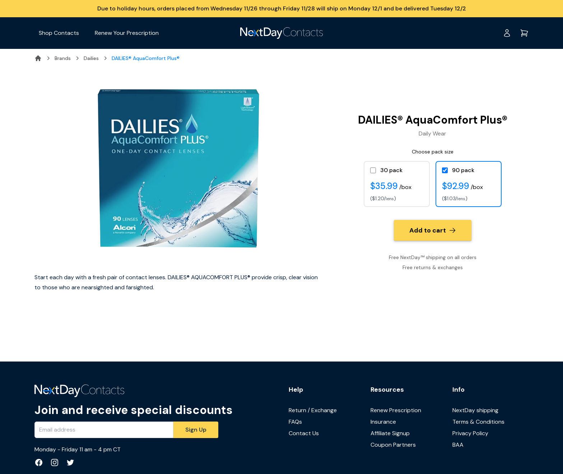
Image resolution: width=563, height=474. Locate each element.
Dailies (91, 58)
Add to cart (432, 230)
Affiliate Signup (390, 433)
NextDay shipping (475, 410)
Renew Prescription (396, 410)
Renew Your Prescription (127, 33)
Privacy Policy (470, 433)
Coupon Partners (393, 444)
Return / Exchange (313, 410)
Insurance (383, 421)
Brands (63, 58)
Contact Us (304, 433)
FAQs (295, 421)
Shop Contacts (59, 33)
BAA (458, 444)
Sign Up (195, 429)
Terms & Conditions (478, 421)
